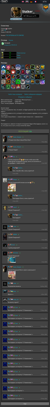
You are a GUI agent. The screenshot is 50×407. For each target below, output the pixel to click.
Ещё (25, 404)
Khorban (15, 253)
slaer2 (15, 207)
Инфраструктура (21, 53)
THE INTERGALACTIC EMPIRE (15, 35)
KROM (15, 234)
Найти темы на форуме (15, 94)
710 (5, 30)
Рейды (18, 55)
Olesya (15, 179)
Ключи (11, 40)
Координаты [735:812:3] (10, 45)
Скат (16, 307)
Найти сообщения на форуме (33, 94)
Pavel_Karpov (17, 137)
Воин (14, 291)
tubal (14, 226)
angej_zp (15, 299)
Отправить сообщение (25, 97)
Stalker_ (20, 168)
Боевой (19, 57)
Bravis (13, 245)
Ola (14, 156)
